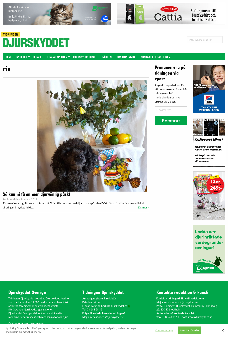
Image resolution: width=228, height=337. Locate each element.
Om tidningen (126, 57)
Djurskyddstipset (85, 57)
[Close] (223, 330)
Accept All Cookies (189, 330)
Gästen (107, 57)
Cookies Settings (164, 330)
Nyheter (21, 57)
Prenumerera (171, 120)
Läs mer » (143, 207)
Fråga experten (57, 57)
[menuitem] (8, 56)
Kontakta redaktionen (155, 57)
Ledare (37, 57)
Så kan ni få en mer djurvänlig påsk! (36, 194)
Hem (8, 57)
